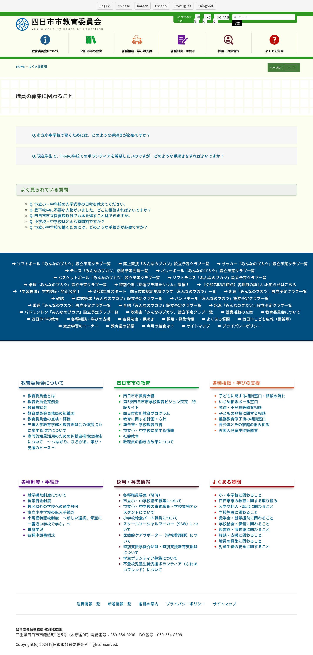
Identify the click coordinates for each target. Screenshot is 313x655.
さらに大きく (221, 19)
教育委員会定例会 (43, 401)
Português (183, 5)
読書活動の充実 (239, 312)
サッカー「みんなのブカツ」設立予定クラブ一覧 (265, 263)
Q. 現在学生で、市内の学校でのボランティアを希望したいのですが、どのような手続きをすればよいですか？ (128, 156)
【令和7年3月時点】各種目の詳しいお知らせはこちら (249, 284)
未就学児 (35, 529)
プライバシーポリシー (241, 326)
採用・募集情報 (228, 51)
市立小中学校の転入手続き (51, 512)
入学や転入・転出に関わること (246, 506)
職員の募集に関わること (240, 541)
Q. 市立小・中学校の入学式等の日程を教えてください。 (79, 204)
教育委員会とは (41, 395)
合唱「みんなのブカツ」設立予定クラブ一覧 (162, 305)
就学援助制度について (47, 495)
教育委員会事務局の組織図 (51, 413)
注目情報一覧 (88, 603)
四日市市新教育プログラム (146, 413)
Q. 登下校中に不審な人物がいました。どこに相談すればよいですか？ (90, 210)
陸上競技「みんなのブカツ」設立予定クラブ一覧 (166, 263)
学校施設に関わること (238, 512)
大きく (207, 19)
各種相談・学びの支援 (137, 51)
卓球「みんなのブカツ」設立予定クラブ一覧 (67, 284)
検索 (237, 23)
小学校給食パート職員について (150, 518)
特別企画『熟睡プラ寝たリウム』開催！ (154, 284)
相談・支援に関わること (240, 535)
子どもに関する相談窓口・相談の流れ (252, 395)
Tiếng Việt (205, 5)
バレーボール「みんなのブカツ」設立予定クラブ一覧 (208, 270)
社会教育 (131, 436)
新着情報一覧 (119, 603)
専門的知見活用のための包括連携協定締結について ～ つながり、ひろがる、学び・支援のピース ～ (65, 441)
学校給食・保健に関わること (244, 523)
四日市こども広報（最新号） (267, 319)
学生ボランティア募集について (150, 558)
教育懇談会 (37, 407)
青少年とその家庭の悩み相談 (244, 424)
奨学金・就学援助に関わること (246, 518)
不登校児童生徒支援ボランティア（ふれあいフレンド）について (160, 566)
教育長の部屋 (122, 326)
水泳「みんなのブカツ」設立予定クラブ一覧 (253, 305)
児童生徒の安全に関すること (244, 546)
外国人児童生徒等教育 (238, 430)
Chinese (124, 5)
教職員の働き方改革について (148, 441)
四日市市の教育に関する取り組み (248, 500)
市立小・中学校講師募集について (152, 500)
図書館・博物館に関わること (244, 529)
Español (161, 5)
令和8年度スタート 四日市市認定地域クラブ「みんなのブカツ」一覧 (154, 291)
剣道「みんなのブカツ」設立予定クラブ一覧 (268, 291)
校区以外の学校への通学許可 (53, 506)
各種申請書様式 (41, 535)
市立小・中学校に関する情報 (148, 430)
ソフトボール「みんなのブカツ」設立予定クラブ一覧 (64, 263)
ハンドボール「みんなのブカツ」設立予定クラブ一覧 (222, 298)
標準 (197, 19)
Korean (142, 5)
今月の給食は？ (160, 326)
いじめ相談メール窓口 (238, 401)
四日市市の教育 (91, 51)
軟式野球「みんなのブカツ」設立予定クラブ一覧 (119, 298)
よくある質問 (274, 51)
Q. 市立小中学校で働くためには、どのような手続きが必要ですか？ (91, 135)
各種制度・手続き (183, 51)
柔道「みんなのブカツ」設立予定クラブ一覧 (72, 305)
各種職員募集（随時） (142, 495)
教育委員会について (45, 51)
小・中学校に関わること (240, 495)
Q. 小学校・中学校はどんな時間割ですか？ (67, 221)
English (105, 5)
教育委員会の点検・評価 (49, 419)
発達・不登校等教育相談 (240, 407)
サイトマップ (198, 326)
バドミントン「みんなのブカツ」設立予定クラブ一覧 (71, 312)
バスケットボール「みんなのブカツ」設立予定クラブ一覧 (109, 277)
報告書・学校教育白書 (142, 424)
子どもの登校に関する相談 (242, 413)
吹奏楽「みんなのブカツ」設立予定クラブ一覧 (172, 312)
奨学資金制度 (39, 500)
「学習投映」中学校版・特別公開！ (49, 291)
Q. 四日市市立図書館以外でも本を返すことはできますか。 (81, 215)
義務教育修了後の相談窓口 (242, 419)
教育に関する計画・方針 (144, 419)
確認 (60, 298)
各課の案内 (148, 603)
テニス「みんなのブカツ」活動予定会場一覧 (109, 270)
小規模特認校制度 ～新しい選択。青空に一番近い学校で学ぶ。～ (65, 520)
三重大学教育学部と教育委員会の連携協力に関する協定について (65, 427)
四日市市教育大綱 (139, 395)
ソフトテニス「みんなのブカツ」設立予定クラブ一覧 (219, 277)
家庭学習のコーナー (80, 326)
